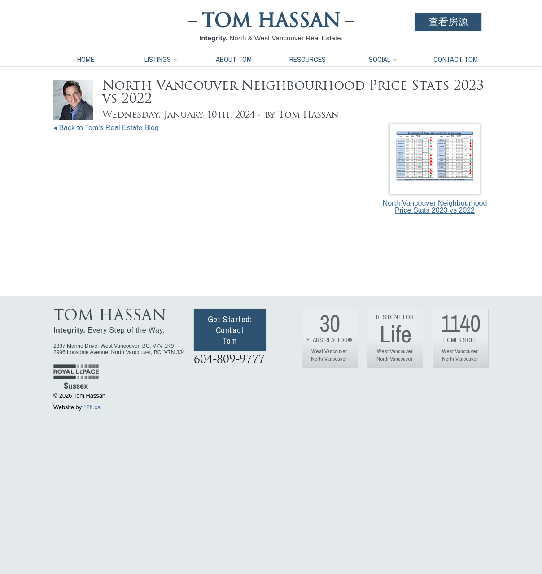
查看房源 (448, 21)
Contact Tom (455, 59)
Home (85, 59)
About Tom (234, 59)
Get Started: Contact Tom (230, 329)
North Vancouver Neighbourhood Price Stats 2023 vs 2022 (435, 169)
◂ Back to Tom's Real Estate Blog (106, 127)
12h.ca (92, 407)
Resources (307, 59)
